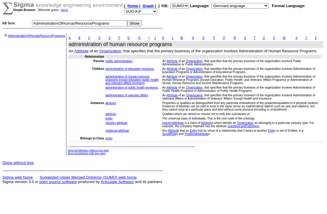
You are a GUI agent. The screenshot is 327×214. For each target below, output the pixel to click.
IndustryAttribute (173, 123)
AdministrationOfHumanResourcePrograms (36, 35)
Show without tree (18, 162)
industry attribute (116, 123)
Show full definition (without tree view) (88, 150)
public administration (118, 61)
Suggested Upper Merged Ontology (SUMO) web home (87, 177)
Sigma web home (17, 177)
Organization (110, 51)
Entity (193, 130)
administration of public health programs (131, 87)
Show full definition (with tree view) (87, 153)
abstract (110, 103)
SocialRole (169, 134)
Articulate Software (117, 182)
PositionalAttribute (197, 134)
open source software (58, 182)
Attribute (81, 51)
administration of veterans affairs (126, 95)
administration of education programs (129, 68)
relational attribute (117, 130)
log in (64, 10)
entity (108, 118)
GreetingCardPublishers (243, 126)
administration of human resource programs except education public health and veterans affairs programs (132, 80)
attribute (110, 114)
